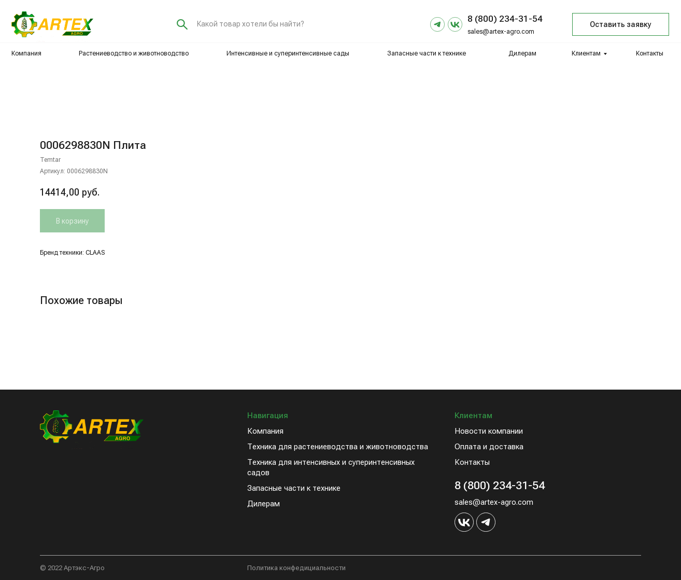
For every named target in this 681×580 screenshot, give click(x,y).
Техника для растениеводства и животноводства (337, 446)
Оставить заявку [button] (620, 24)
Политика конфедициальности (296, 568)
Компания (26, 53)
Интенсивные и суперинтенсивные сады (287, 53)
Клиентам (586, 53)
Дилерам (522, 53)
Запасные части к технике (426, 53)
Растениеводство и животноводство (134, 53)
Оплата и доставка (489, 446)
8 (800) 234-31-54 (500, 485)
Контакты (649, 53)
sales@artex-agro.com (500, 31)
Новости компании (489, 431)
